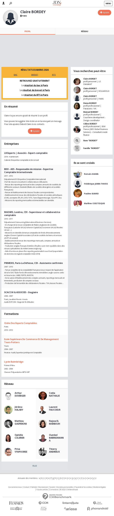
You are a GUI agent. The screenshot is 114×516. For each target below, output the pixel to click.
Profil (27, 31)
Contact (26, 487)
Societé (52, 487)
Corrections (54, 490)
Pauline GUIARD (91, 193)
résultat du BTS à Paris (36, 94)
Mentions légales (99, 487)
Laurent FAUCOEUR (54, 408)
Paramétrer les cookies (83, 487)
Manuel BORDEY (90, 112)
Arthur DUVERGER (20, 394)
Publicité (34, 487)
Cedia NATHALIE (54, 394)
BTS (54, 74)
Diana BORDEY (90, 103)
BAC (15, 74)
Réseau (84, 31)
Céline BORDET (90, 123)
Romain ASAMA (91, 174)
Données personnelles (65, 487)
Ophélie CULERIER (19, 436)
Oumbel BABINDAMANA (56, 437)
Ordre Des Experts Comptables (20, 323)
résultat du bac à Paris (36, 85)
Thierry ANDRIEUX (54, 450)
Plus (35, 465)
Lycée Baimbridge (13, 361)
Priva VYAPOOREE (21, 450)
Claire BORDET (90, 78)
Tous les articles (42, 490)
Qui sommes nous (15, 487)
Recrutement (43, 487)
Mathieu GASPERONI (21, 422)
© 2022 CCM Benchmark (69, 490)
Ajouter (106, 12)
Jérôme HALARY (19, 408)
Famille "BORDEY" (91, 148)
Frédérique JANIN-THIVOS (96, 183)
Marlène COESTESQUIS (94, 203)
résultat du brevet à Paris (36, 90)
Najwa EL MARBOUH (54, 422)
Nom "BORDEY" (90, 140)
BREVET (34, 74)
